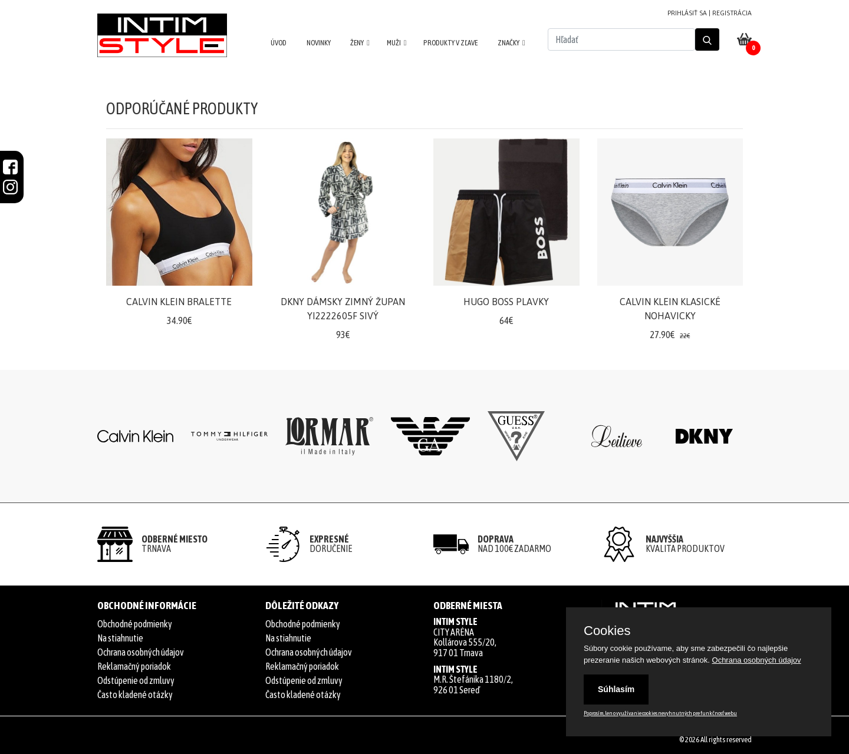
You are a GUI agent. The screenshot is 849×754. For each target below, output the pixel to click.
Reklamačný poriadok (134, 666)
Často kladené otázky (135, 694)
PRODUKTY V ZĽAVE (450, 42)
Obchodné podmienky (134, 624)
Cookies (607, 631)
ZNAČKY (508, 42)
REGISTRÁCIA (732, 12)
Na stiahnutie (120, 638)
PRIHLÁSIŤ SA (687, 12)
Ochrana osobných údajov (140, 652)
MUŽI (394, 42)
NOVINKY (319, 42)
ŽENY (357, 42)
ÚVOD (279, 42)
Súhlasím (616, 689)
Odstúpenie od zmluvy (136, 680)
